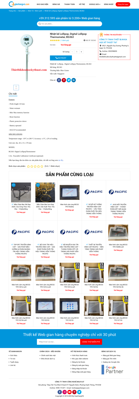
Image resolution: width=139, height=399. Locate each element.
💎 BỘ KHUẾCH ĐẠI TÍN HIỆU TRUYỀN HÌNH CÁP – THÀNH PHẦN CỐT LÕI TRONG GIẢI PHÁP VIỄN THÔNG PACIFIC (69, 249)
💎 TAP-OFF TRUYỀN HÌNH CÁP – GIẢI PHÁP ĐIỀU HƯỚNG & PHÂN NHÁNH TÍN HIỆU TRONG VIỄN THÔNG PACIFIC (21, 249)
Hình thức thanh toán (79, 355)
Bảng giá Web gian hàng (111, 355)
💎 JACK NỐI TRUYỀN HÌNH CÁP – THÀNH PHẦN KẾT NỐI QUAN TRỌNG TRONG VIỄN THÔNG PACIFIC (118, 209)
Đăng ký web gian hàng (80, 365)
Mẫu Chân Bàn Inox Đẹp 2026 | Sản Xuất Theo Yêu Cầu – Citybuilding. (45, 207)
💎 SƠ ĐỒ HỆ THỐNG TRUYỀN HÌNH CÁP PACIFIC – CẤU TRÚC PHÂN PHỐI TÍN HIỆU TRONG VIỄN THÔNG (94, 209)
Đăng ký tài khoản (78, 362)
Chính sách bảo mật (48, 355)
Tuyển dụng (14, 362)
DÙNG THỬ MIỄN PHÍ (91, 342)
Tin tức (12, 359)
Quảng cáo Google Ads (111, 362)
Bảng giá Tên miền (109, 359)
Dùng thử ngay (123, 4)
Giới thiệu (13, 355)
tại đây (60, 160)
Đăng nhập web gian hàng (81, 372)
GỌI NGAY (61, 58)
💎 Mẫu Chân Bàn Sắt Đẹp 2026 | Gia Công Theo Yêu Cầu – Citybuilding (21, 207)
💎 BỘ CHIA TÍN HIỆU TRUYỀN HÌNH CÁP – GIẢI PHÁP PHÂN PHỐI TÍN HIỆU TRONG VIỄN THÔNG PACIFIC (45, 249)
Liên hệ (12, 365)
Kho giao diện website (80, 359)
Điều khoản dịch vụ (48, 359)
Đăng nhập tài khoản (79, 369)
